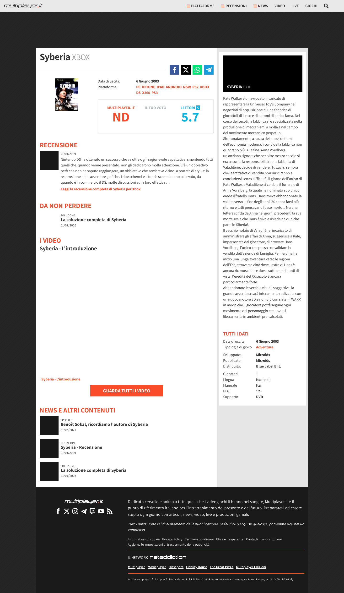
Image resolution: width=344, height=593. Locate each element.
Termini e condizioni (199, 539)
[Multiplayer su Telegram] (84, 511)
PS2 (195, 86)
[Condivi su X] (186, 70)
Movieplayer (157, 567)
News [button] (260, 5)
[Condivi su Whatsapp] (197, 70)
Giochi (311, 5)
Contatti (252, 539)
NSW (187, 86)
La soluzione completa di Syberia (93, 219)
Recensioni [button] (234, 5)
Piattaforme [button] (201, 5)
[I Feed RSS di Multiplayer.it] (110, 511)
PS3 (154, 92)
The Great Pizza (221, 567)
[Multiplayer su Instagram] (75, 511)
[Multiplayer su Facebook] (58, 511)
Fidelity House (196, 567)
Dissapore (176, 567)
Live (295, 5)
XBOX (204, 86)
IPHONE (148, 86)
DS (138, 92)
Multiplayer (136, 567)
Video (279, 5)
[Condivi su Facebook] (174, 70)
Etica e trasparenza (229, 539)
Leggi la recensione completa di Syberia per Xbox (100, 189)
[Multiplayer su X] (67, 511)
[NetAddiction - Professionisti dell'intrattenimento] (168, 557)
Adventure (264, 347)
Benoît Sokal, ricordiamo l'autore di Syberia (104, 424)
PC (138, 86)
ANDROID (174, 86)
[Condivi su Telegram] (209, 70)
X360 (146, 92)
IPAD (160, 86)
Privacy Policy (172, 539)
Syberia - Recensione (81, 447)
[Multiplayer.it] (23, 6)
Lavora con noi (271, 539)
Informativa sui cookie (144, 539)
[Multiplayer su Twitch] (92, 511)
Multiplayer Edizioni (251, 567)
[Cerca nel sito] (326, 6)
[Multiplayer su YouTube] (101, 511)
